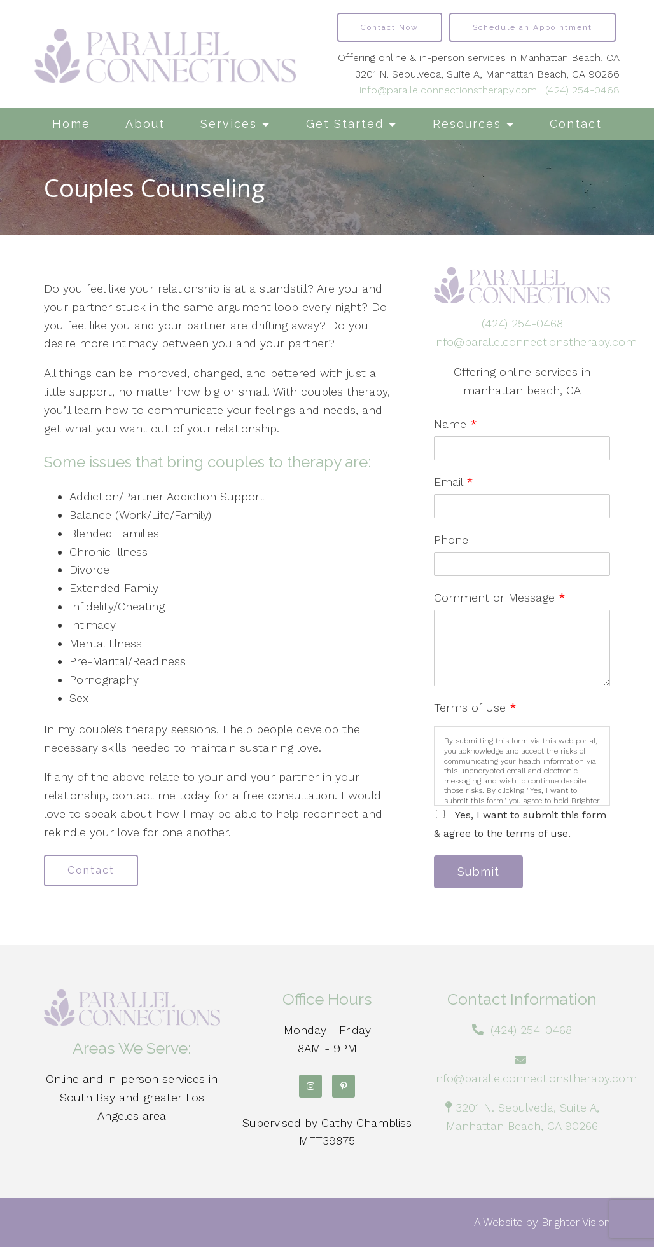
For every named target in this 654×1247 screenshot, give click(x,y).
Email (453, 481)
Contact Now (390, 27)
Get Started (345, 123)
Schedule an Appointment (532, 27)
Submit (478, 871)
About (145, 123)
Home (71, 123)
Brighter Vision (575, 1222)
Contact (576, 123)
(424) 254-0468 (582, 90)
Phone (451, 539)
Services (228, 123)
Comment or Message (500, 597)
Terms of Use (475, 707)
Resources (467, 123)
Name (455, 424)
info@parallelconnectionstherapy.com (448, 90)
